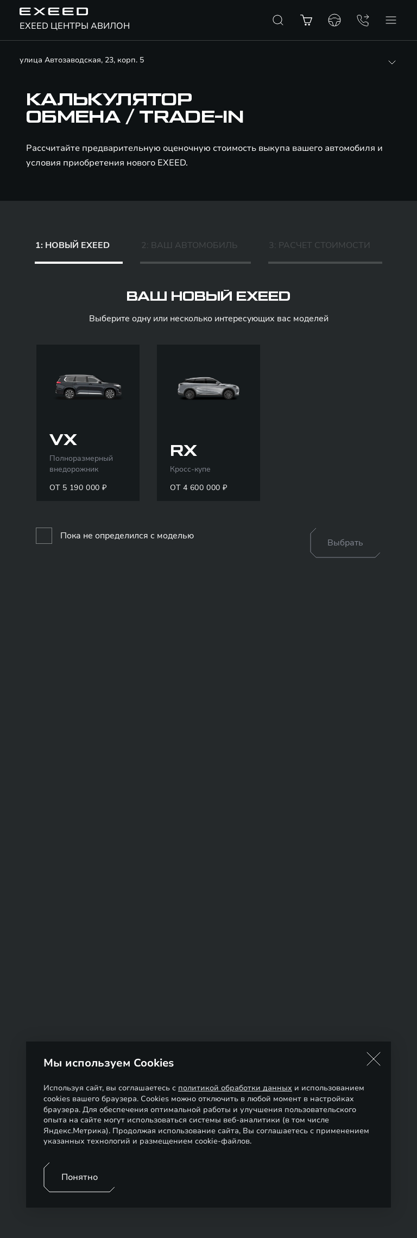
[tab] (79, 248)
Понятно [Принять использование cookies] (79, 1177)
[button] (374, 1059)
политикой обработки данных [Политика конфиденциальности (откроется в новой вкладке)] (235, 1088)
